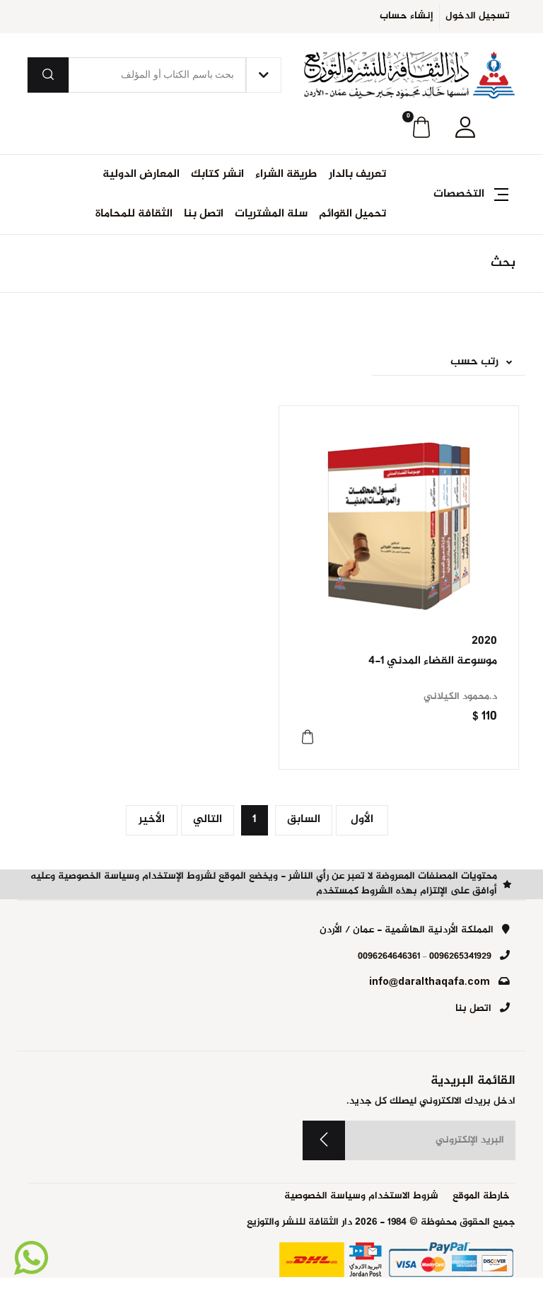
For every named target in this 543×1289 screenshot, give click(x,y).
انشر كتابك (217, 174)
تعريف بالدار (357, 174)
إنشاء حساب (406, 16)
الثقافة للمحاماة (134, 214)
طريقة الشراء (286, 174)
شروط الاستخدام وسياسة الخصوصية (361, 1196)
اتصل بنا (203, 214)
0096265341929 (460, 956)
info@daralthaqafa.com (429, 982)
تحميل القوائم (352, 214)
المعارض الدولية (141, 174)
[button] (465, 127)
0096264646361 (389, 956)
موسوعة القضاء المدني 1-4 (432, 661)
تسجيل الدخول (477, 16)
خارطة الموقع (481, 1196)
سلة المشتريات (271, 214)
